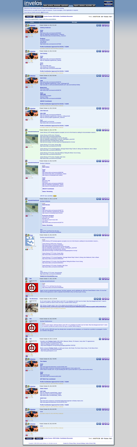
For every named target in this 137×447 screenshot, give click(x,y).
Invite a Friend (89, 443)
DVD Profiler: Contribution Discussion (63, 16)
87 (98, 16)
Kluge (31, 235)
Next (110, 16)
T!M (30, 278)
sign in (42, 12)
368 (102, 16)
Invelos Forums (48, 16)
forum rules (52, 8)
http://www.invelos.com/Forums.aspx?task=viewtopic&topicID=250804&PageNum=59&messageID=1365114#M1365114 (73, 306)
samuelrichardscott (33, 131)
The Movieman (33, 298)
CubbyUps (32, 25)
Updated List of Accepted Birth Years (49, 276)
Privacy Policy (72, 443)
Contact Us (65, 443)
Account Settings (81, 443)
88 (99, 16)
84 (93, 16)
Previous (105, 16)
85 (95, 16)
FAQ (94, 443)
